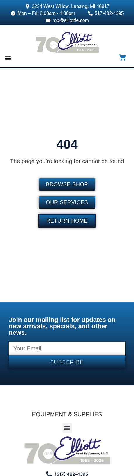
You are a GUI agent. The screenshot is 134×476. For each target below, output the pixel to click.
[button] (8, 58)
